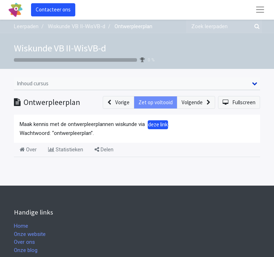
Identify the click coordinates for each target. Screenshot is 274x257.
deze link (158, 124)
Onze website (30, 234)
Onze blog (25, 250)
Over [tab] (28, 149)
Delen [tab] (104, 149)
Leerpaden (26, 26)
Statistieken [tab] (65, 149)
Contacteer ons (53, 9)
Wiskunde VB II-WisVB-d (60, 48)
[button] (118, 102)
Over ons (24, 242)
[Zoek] (255, 26)
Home (21, 226)
